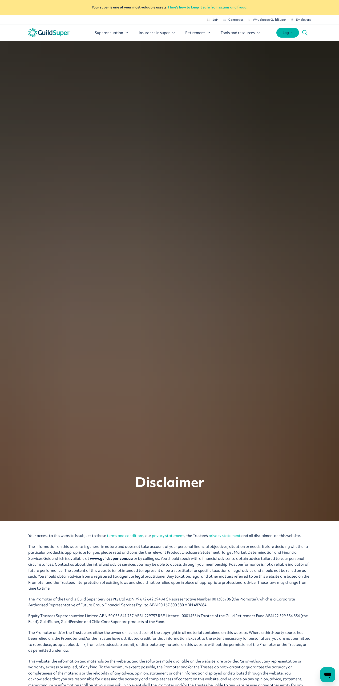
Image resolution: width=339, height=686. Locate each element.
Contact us (233, 20)
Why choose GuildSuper (267, 20)
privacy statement (168, 535)
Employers (301, 20)
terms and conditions (125, 535)
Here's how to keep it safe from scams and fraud (207, 7)
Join (212, 20)
